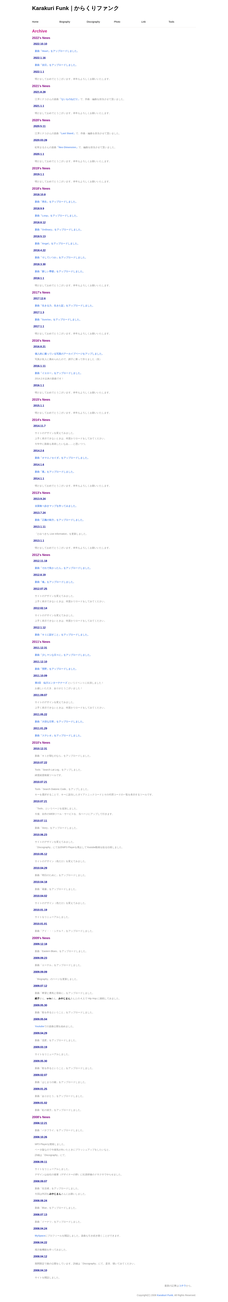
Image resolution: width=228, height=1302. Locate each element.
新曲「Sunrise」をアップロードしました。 (58, 319)
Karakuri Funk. (165, 1295)
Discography (93, 21)
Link (143, 21)
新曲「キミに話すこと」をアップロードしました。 (62, 634)
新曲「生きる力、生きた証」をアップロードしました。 (65, 305)
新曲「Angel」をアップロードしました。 (57, 243)
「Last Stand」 (67, 133)
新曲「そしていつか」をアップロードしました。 (61, 257)
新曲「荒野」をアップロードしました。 (56, 668)
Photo (117, 21)
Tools (171, 21)
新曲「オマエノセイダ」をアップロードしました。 (62, 457)
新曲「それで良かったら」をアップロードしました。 (63, 568)
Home (35, 21)
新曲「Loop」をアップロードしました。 (57, 215)
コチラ (182, 1285)
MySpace (40, 1235)
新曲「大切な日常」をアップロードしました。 (60, 721)
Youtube (39, 1026)
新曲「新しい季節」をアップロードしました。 (60, 271)
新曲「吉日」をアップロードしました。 (56, 65)
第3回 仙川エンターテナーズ (51, 682)
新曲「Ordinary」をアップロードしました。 (59, 229)
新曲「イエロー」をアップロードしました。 (59, 373)
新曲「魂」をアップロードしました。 (55, 582)
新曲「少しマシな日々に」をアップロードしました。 (63, 655)
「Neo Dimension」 (67, 147)
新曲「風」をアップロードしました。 (55, 471)
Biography (64, 21)
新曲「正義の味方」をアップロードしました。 (60, 520)
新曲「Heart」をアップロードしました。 (57, 51)
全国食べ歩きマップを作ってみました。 (56, 506)
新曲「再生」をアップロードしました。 (56, 201)
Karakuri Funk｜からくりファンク (75, 8)
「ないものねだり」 (69, 99)
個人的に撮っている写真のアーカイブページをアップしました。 (69, 353)
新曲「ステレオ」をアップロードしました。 (59, 735)
